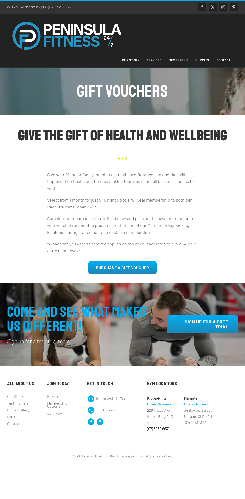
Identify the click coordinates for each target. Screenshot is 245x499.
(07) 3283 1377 (195, 422)
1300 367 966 (106, 410)
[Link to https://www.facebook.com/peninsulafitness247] (91, 421)
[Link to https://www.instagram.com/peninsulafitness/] (100, 421)
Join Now (55, 413)
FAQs (11, 417)
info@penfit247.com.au (57, 7)
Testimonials (17, 403)
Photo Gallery (18, 410)
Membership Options (57, 404)
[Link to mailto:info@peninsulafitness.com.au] (91, 398)
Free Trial (54, 396)
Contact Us (16, 423)
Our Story (15, 396)
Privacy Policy (162, 456)
